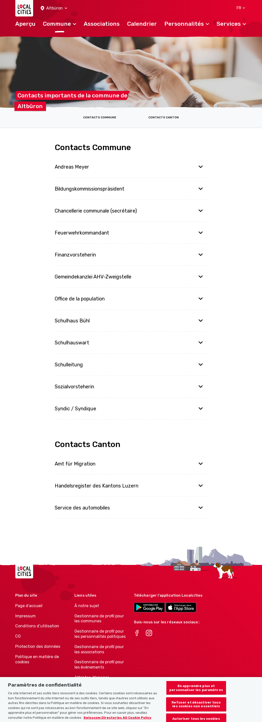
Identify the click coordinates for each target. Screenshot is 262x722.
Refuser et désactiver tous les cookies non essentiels (196, 710)
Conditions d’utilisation (37, 626)
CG (18, 636)
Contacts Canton (163, 117)
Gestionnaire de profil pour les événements (99, 665)
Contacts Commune (99, 117)
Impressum (25, 616)
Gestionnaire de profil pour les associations (99, 649)
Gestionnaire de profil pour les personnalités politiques (100, 634)
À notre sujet (86, 605)
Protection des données (37, 646)
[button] (54, 8)
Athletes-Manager (91, 677)
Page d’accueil (28, 605)
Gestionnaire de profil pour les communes (99, 619)
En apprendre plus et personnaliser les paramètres (196, 693)
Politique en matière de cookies (37, 659)
